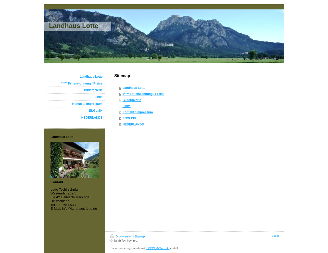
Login (275, 235)
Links (126, 106)
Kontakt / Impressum (137, 112)
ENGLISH (129, 118)
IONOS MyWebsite (158, 248)
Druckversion (121, 236)
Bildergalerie (131, 100)
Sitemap (139, 236)
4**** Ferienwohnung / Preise (143, 94)
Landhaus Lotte (133, 88)
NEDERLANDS (133, 124)
